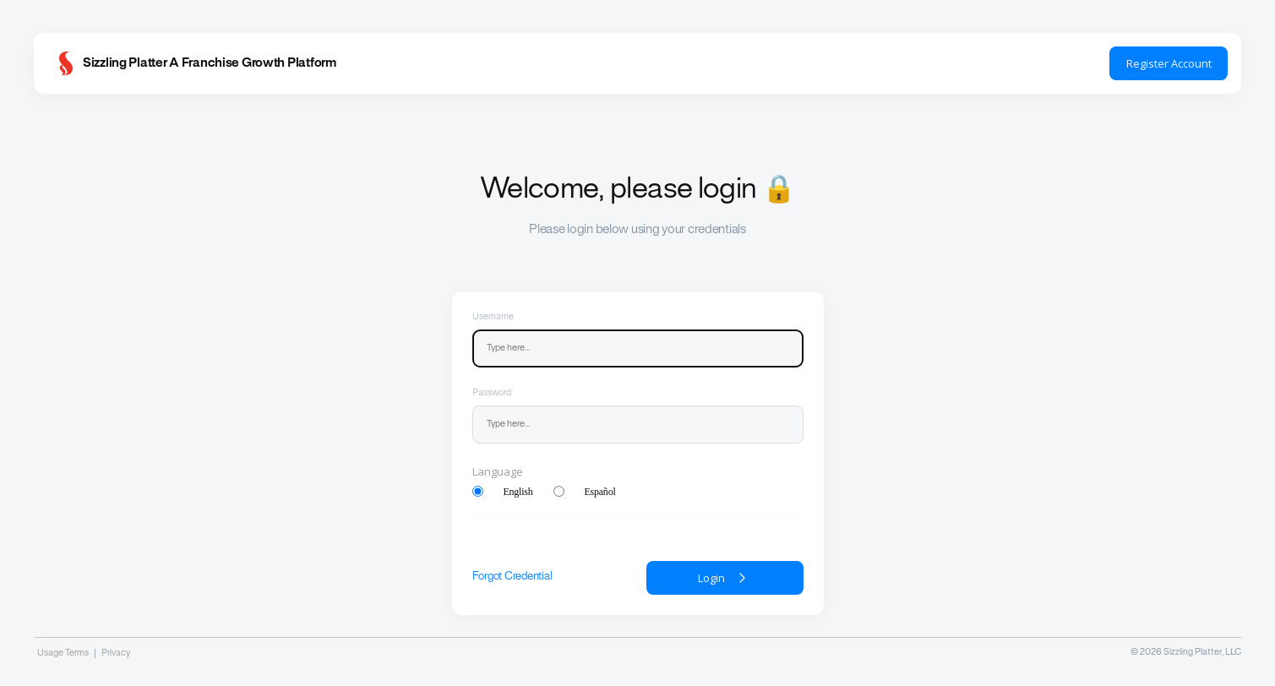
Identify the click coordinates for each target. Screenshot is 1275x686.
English (518, 492)
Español (600, 492)
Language (497, 471)
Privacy (115, 653)
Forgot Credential (512, 577)
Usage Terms (63, 653)
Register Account (1169, 63)
